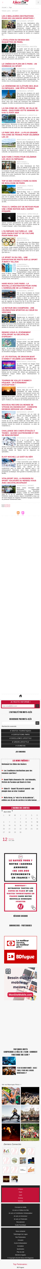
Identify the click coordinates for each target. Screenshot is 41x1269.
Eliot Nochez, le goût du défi (17, 457)
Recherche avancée (9, 726)
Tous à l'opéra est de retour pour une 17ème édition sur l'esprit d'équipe (20, 209)
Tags (10, 7)
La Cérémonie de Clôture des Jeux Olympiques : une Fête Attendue (20, 87)
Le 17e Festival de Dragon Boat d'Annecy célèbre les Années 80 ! (19, 358)
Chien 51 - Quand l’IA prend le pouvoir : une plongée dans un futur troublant (18, 795)
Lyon (20, 1195)
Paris (20, 1192)
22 (15, 829)
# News (20, 1189)
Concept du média (20, 1207)
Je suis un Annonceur (20, 1216)
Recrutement (20, 1222)
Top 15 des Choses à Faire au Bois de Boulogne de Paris (19, 182)
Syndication (20, 1249)
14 (9, 825)
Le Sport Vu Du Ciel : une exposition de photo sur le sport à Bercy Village (20, 259)
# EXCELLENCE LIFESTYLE (20, 738)
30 (20, 832)
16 (20, 825)
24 (26, 829)
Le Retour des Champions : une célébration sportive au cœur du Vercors (20, 310)
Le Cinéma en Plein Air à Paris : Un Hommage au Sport (19, 65)
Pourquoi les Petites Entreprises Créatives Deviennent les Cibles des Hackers (18, 768)
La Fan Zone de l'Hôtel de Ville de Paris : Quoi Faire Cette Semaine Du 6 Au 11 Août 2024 (20, 110)
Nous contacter (20, 1231)
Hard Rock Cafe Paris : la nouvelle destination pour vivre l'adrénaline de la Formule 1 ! (19, 286)
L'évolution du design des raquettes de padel (15, 41)
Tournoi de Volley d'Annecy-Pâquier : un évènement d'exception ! (17, 382)
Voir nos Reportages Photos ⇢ (11, 1085)
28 (9, 832)
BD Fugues (20, 1267)
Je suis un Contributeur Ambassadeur (20, 1213)
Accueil (4, 7)
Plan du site (20, 1252)
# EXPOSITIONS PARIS (20, 734)
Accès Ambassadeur (20, 1243)
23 (20, 829)
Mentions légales (20, 1255)
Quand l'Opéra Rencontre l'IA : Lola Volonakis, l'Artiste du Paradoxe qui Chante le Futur (19, 786)
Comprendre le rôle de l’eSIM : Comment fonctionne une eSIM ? (20, 1053)
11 (31, 822)
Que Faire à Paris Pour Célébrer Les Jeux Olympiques (19, 158)
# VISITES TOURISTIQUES (20, 731)
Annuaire (20, 1240)
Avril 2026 (7, 812)
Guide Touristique (20, 1225)
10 (26, 822)
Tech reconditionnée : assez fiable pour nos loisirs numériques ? (27, 1070)
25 (31, 829)
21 (9, 829)
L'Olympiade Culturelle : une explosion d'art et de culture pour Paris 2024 (18, 233)
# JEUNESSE (21, 746)
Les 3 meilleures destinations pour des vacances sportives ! (18, 17)
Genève (20, 1201)
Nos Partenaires (20, 1237)
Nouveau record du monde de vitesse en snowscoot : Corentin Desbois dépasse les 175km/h (19, 407)
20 (4, 829)
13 (4, 825)
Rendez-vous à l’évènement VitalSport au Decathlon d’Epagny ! (16, 334)
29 (15, 832)
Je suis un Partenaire (20, 1219)
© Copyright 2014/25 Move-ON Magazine (20, 1258)
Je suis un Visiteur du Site (20, 1210)
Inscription (20, 1246)
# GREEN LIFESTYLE (20, 742)
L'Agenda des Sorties (20, 807)
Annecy (20, 1198)
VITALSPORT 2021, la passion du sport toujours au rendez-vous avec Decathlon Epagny (19, 480)
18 (31, 825)
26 (37, 829)
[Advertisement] (20, 584)
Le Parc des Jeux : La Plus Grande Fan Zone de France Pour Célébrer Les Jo (20, 135)
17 (26, 825)
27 (4, 832)
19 (37, 825)
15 (15, 825)
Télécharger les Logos (20, 1234)
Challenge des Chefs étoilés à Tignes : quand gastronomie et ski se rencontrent (20, 433)
